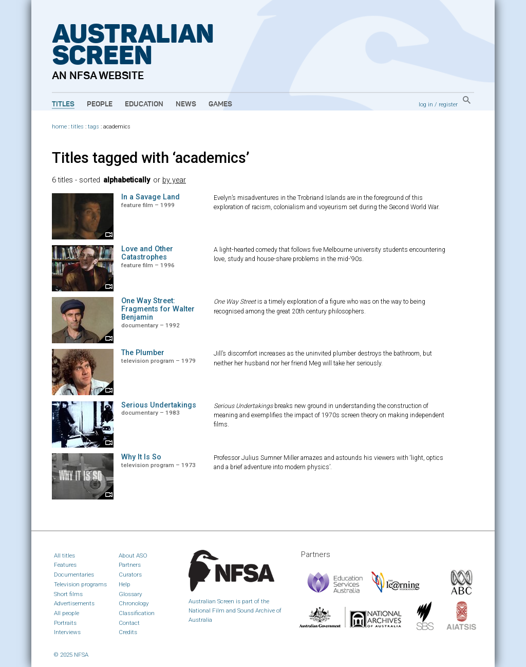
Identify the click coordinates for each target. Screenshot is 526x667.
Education (144, 104)
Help (124, 584)
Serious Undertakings (158, 405)
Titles (63, 104)
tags (93, 126)
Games (220, 104)
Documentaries (74, 574)
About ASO (133, 555)
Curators (130, 574)
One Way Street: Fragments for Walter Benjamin (158, 309)
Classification (137, 613)
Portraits (65, 622)
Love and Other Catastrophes (147, 253)
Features (65, 564)
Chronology (134, 603)
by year (174, 180)
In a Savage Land (150, 197)
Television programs (80, 584)
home (59, 126)
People (99, 104)
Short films (68, 594)
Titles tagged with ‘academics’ (151, 157)
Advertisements (74, 603)
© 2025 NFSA (71, 654)
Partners (130, 564)
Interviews (67, 632)
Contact (129, 622)
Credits (128, 632)
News (186, 104)
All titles (64, 555)
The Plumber (142, 352)
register (448, 104)
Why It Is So (141, 457)
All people (66, 613)
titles (77, 126)
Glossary (130, 594)
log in (426, 104)
